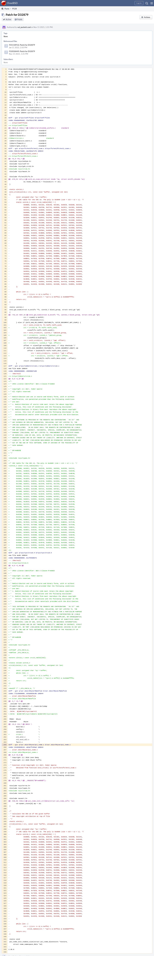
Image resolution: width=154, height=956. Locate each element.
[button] (151, 3)
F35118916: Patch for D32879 (22, 45)
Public (20, 19)
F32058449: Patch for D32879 (22, 51)
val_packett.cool (24, 27)
